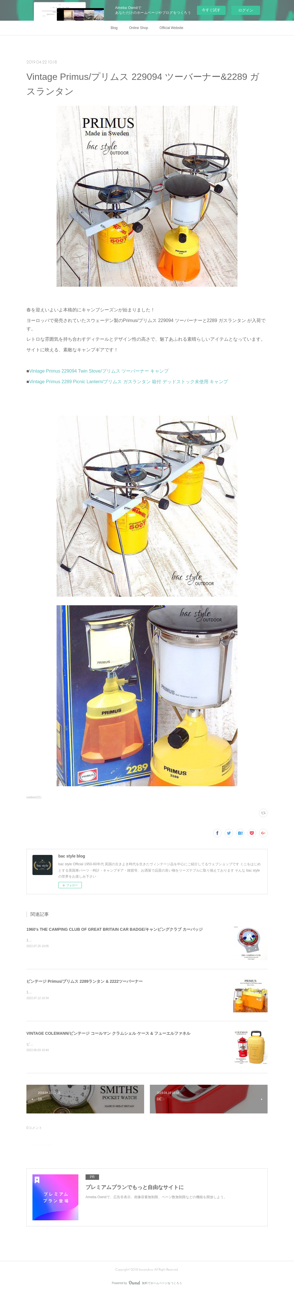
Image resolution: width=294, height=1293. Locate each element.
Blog (114, 28)
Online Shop (138, 28)
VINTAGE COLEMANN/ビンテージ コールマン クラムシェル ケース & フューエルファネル (108, 1033)
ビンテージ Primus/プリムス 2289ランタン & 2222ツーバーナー (84, 981)
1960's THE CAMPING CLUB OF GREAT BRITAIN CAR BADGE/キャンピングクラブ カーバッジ (114, 929)
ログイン (245, 10)
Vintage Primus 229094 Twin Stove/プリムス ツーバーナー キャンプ (99, 371)
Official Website (171, 28)
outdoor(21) (33, 797)
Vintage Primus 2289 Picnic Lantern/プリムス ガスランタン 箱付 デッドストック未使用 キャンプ (128, 381)
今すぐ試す (211, 10)
